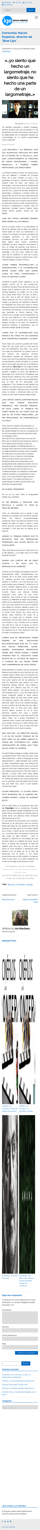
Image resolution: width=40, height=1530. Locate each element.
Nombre (5, 1327)
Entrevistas (21, 884)
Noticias (30, 884)
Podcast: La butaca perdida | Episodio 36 (18, 1381)
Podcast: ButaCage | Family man (15, 1385)
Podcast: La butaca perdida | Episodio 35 (18, 1388)
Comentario (7, 1310)
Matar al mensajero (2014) (30, 900)
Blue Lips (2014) (8, 899)
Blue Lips (11, 884)
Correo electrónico (9, 1335)
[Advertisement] (18, 1424)
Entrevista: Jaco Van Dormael (10, 1275)
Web (4, 1344)
